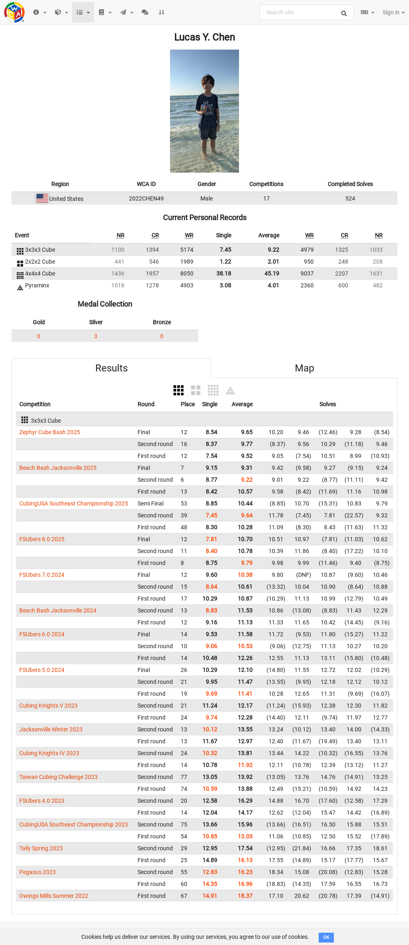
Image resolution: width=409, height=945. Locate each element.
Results (111, 368)
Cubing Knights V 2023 (48, 705)
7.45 (225, 249)
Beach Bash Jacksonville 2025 (58, 468)
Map (304, 368)
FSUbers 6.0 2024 (41, 634)
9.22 (273, 249)
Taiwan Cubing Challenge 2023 (58, 777)
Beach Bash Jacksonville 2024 (58, 610)
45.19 (271, 273)
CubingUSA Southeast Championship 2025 (73, 503)
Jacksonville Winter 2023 (51, 729)
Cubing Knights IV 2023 (49, 753)
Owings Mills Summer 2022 (53, 896)
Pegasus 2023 (37, 872)
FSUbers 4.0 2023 (41, 800)
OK (326, 937)
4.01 (273, 285)
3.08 (225, 285)
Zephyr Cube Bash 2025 (49, 432)
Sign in (394, 12)
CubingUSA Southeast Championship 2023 (73, 824)
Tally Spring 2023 (41, 848)
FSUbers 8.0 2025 (41, 539)
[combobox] (307, 12)
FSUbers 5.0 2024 (41, 670)
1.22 (225, 261)
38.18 (223, 273)
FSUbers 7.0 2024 (41, 575)
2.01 (273, 261)
